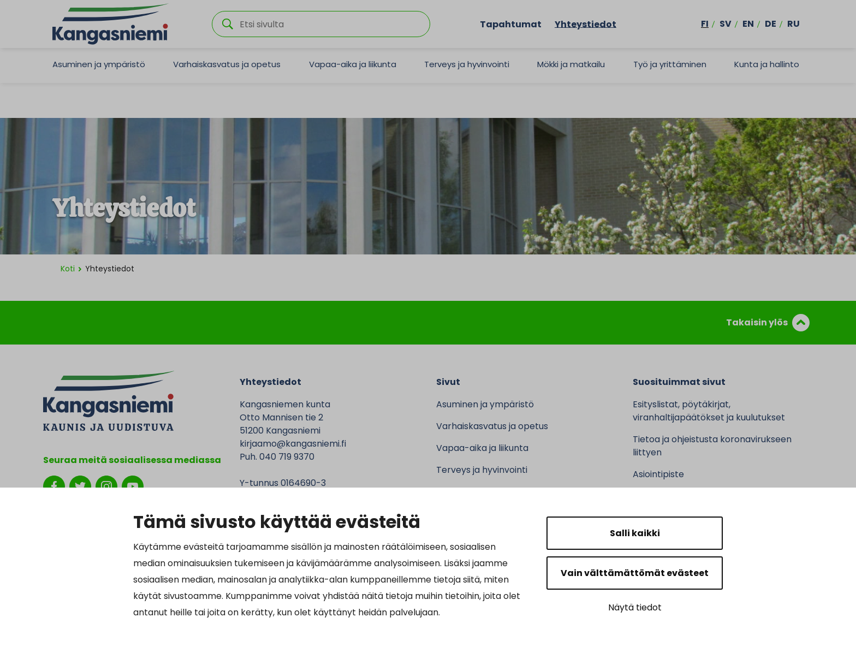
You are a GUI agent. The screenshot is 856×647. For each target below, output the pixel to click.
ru (793, 23)
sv (726, 23)
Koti (68, 268)
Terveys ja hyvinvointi (466, 64)
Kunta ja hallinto (766, 64)
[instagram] (106, 485)
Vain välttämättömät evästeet (635, 573)
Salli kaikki (635, 533)
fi (705, 23)
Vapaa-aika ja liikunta (352, 64)
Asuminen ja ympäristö (98, 64)
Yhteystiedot (585, 23)
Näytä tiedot (635, 607)
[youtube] (133, 485)
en (748, 23)
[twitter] (80, 485)
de (770, 23)
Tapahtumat (511, 23)
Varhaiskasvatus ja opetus (227, 64)
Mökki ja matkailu (571, 64)
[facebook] (54, 485)
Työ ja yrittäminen (669, 64)
